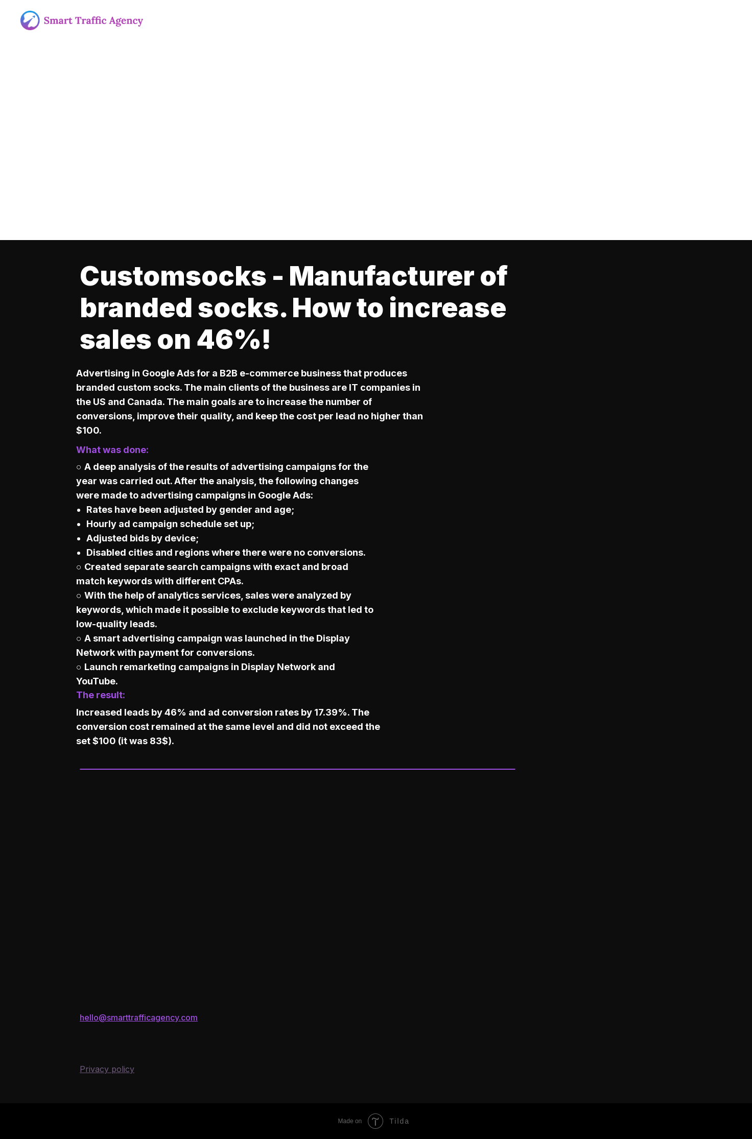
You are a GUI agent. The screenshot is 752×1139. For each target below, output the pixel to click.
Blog (444, 20)
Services (227, 20)
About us (175, 20)
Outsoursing (284, 20)
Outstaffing (346, 20)
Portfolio (401, 20)
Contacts (488, 20)
